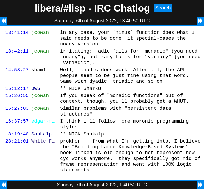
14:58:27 (17, 75)
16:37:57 (17, 132)
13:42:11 (17, 54)
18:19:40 (17, 147)
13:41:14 (17, 33)
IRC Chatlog (122, 8)
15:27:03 (17, 118)
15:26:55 (17, 104)
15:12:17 (17, 96)
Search (163, 7)
